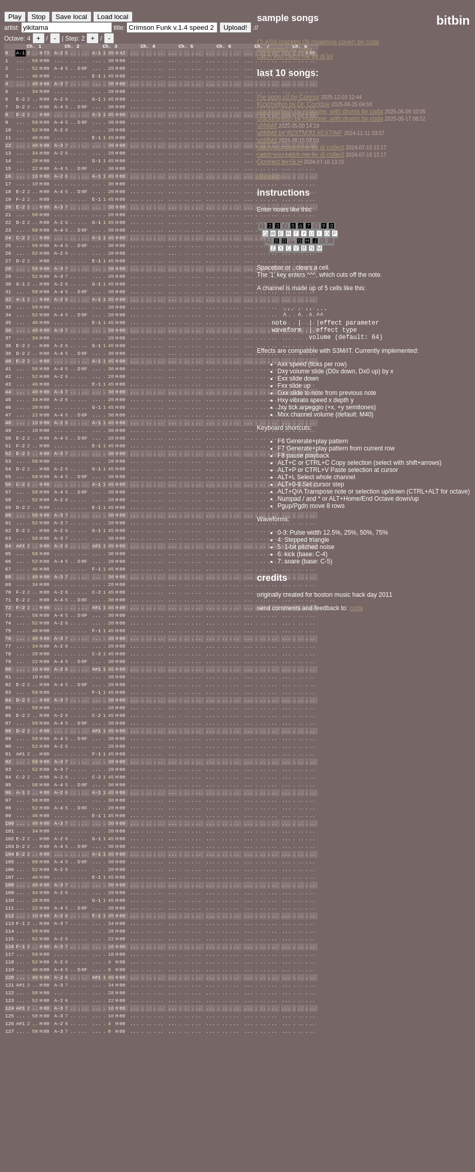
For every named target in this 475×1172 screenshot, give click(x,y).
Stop (38, 17)
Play (15, 17)
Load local (113, 17)
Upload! (235, 27)
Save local (71, 17)
